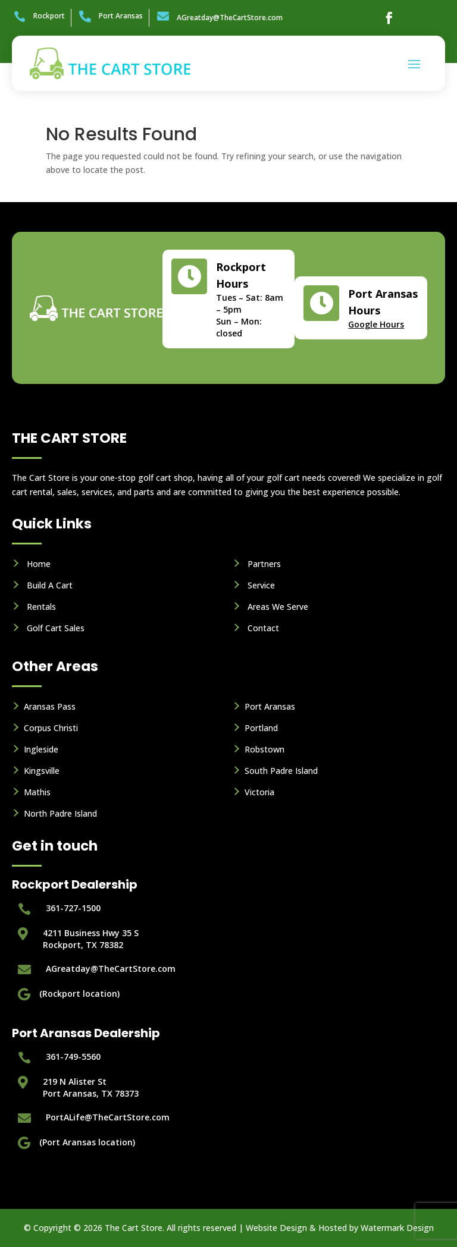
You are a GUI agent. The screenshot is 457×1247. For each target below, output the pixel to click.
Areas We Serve (278, 606)
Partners (264, 563)
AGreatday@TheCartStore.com (230, 17)
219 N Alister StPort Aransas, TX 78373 (91, 1087)
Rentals (41, 606)
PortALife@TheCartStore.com (108, 1117)
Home (39, 563)
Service (261, 585)
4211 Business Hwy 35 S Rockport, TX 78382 (91, 938)
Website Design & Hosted (296, 1227)
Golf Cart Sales (55, 628)
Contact (263, 628)
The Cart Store (133, 1227)
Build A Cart (50, 585)
